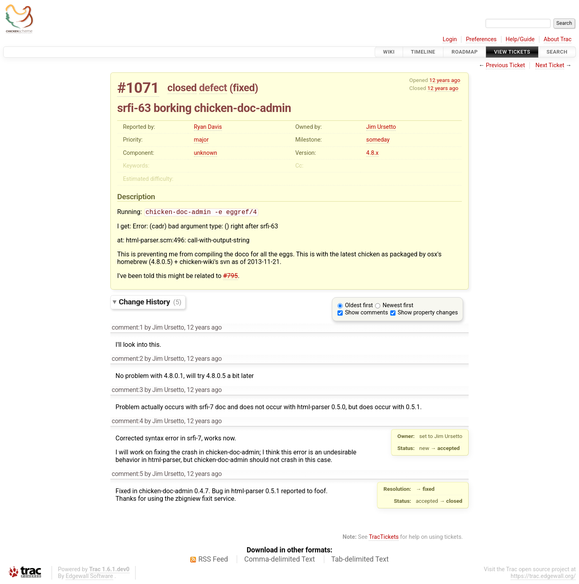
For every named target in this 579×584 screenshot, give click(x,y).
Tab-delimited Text (360, 560)
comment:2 (127, 359)
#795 (230, 276)
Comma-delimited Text (279, 560)
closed (182, 88)
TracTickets (384, 537)
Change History (150, 302)
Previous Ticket (505, 65)
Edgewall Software (89, 577)
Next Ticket (549, 65)
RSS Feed (213, 560)
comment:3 (127, 390)
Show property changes (428, 313)
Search (557, 52)
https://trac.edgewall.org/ (543, 577)
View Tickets (512, 52)
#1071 (138, 87)
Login (450, 39)
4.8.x (372, 153)
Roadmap (464, 52)
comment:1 (127, 328)
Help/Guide (520, 39)
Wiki (389, 52)
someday (378, 139)
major (201, 139)
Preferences (481, 39)
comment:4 (127, 422)
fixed (244, 88)
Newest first (398, 306)
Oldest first (359, 306)
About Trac (558, 39)
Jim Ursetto (381, 127)
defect (213, 88)
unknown (205, 153)
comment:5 (127, 474)
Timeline (423, 52)
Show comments (366, 313)
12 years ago (444, 80)
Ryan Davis (208, 127)
